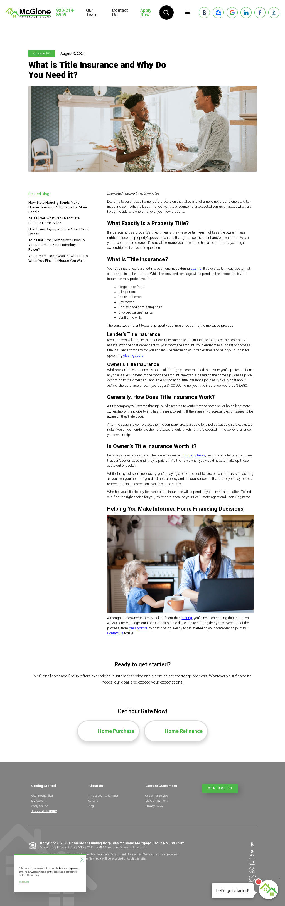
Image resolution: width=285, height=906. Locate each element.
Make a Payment (156, 801)
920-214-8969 (65, 12)
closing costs (133, 356)
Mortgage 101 (42, 53)
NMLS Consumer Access (112, 847)
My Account (38, 801)
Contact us (115, 633)
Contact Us (120, 12)
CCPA (81, 847)
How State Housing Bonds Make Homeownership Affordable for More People (57, 207)
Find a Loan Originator (103, 796)
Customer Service (156, 796)
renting (186, 618)
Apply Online (39, 806)
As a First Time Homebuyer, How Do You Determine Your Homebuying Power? (56, 245)
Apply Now (145, 12)
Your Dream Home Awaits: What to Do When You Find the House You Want (58, 258)
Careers (93, 801)
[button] (187, 12)
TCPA (90, 847)
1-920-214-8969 (44, 811)
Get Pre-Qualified (42, 796)
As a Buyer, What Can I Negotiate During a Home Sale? (54, 220)
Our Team (91, 12)
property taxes (194, 455)
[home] (28, 12)
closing (196, 268)
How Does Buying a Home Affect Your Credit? (58, 231)
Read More (24, 881)
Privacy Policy (154, 806)
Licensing (139, 847)
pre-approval (138, 628)
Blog (91, 806)
